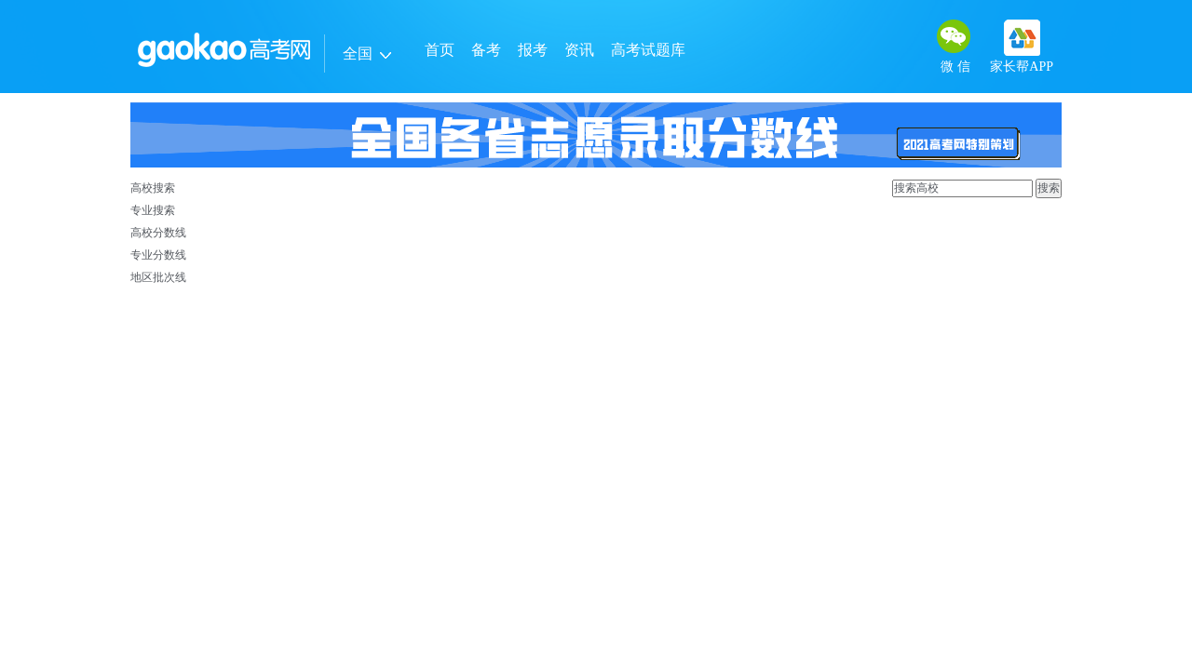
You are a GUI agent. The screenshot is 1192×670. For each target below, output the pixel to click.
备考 (486, 50)
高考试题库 (648, 50)
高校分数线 (158, 232)
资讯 (579, 50)
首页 (439, 50)
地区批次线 (158, 277)
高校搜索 (152, 187)
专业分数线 (158, 254)
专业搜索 (152, 210)
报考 (533, 50)
